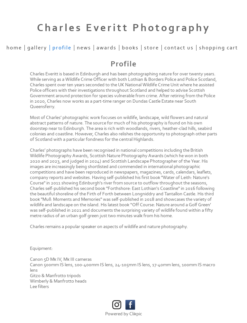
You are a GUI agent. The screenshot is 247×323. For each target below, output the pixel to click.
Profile (61, 48)
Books (130, 48)
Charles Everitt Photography (123, 28)
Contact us (179, 48)
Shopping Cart (218, 48)
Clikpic (135, 314)
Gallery (37, 48)
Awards (106, 48)
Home (14, 48)
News (84, 48)
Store (151, 48)
